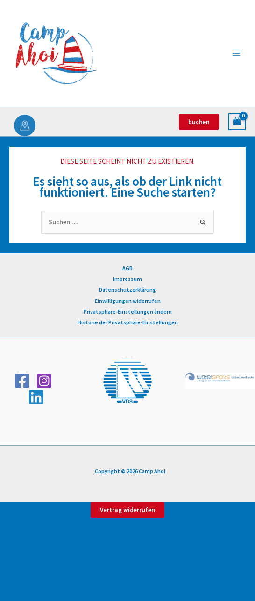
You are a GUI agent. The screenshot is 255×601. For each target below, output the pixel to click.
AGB (127, 267)
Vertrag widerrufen (127, 510)
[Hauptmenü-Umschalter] (236, 53)
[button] (199, 122)
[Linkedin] (36, 397)
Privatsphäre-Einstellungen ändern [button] (128, 311)
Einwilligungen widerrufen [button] (128, 300)
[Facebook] (22, 381)
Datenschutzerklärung (127, 289)
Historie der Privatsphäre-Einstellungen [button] (128, 322)
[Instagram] (44, 381)
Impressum (127, 278)
